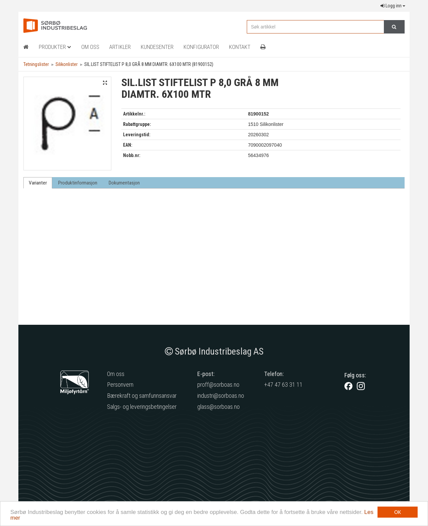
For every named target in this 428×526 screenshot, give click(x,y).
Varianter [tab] (38, 183)
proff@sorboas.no (218, 384)
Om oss (115, 373)
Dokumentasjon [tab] (124, 183)
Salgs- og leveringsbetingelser (142, 406)
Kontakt (239, 47)
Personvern (120, 384)
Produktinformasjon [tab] (77, 183)
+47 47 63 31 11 (283, 384)
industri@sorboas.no (220, 395)
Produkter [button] (55, 47)
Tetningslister (36, 64)
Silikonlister (67, 64)
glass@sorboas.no (218, 406)
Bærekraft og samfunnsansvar (142, 395)
